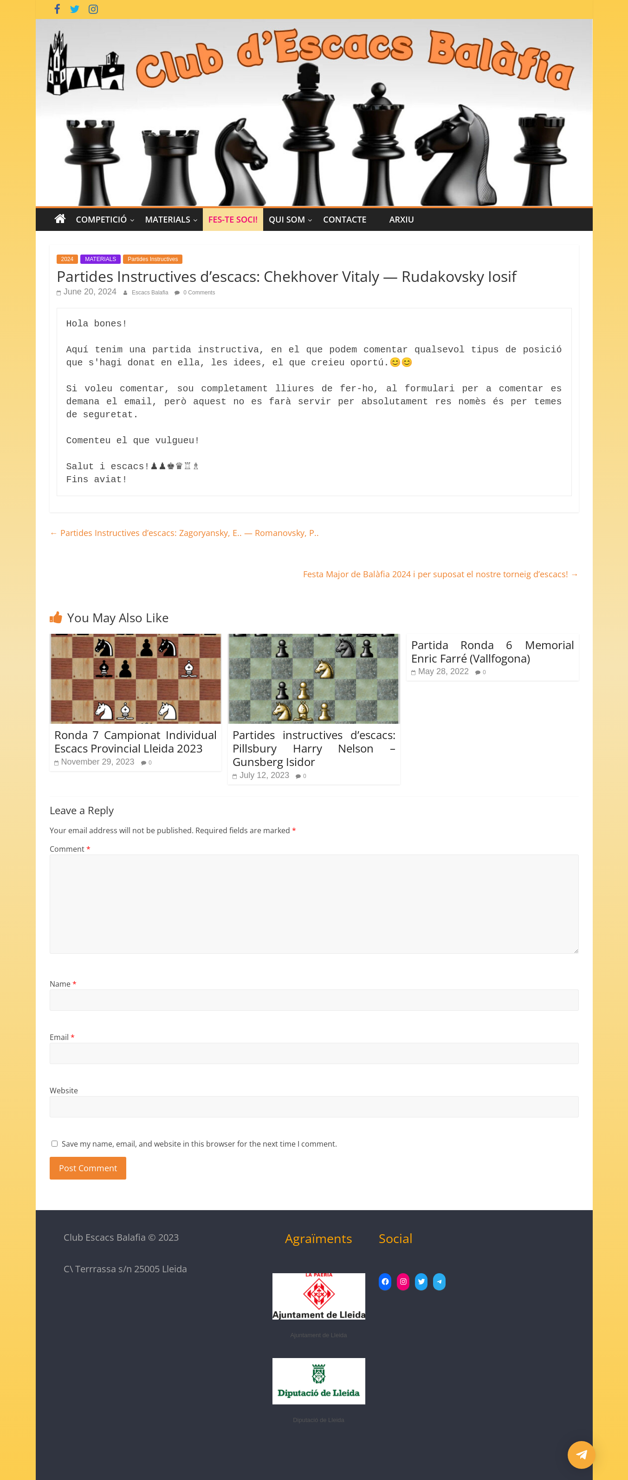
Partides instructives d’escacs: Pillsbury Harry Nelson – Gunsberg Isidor (314, 748)
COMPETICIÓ (101, 219)
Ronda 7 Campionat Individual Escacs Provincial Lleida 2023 (135, 741)
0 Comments (195, 292)
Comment (70, 849)
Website (64, 1090)
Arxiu (401, 219)
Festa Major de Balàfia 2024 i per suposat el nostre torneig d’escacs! (441, 574)
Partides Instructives (153, 259)
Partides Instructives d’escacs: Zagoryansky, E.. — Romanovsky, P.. (184, 532)
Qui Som (287, 219)
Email (62, 1037)
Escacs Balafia (151, 292)
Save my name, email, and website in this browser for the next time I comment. (199, 1144)
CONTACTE (344, 219)
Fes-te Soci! (233, 219)
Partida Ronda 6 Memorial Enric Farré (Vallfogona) (492, 651)
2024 (67, 259)
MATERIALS (167, 219)
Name (63, 984)
